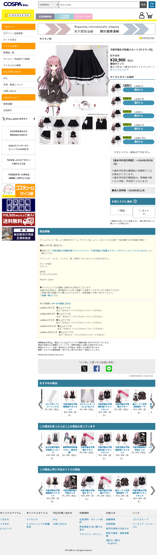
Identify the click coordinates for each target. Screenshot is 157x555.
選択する (138, 89)
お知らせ (111, 512)
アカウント (8, 26)
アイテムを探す (11, 46)
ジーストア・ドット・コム (144, 525)
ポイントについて (119, 69)
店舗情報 (110, 519)
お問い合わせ (10, 91)
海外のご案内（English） (113, 542)
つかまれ (4, 523)
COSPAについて (11, 97)
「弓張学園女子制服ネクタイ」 (104, 250)
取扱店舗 (7, 103)
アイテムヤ (32, 519)
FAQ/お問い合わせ (12, 71)
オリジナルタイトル (37, 512)
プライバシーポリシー (91, 534)
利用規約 (84, 512)
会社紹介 (7, 110)
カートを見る (10, 39)
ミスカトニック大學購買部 (38, 525)
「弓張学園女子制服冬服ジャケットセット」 (70, 250)
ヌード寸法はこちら (61, 303)
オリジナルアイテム (10, 512)
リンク (136, 512)
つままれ (4, 519)
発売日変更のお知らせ (117, 528)
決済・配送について (13, 84)
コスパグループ (141, 519)
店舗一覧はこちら (50, 295)
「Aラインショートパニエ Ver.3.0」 (133, 250)
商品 (121, 210)
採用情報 (110, 523)
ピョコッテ (5, 528)
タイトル (144, 212)
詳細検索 (152, 5)
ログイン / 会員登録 (13, 33)
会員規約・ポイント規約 (91, 521)
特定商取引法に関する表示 (91, 528)
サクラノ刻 (45, 38)
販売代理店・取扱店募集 (117, 534)
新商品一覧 (8, 52)
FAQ (5, 78)
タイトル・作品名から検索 (16, 58)
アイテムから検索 (12, 65)
